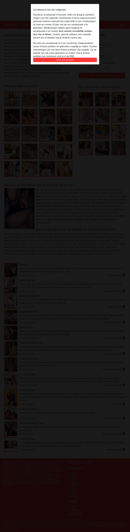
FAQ (72, 56)
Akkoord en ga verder (65, 60)
